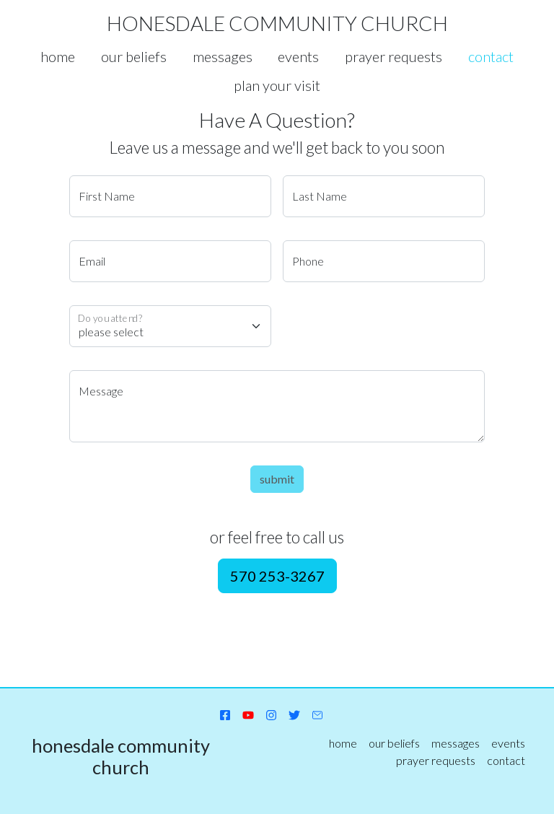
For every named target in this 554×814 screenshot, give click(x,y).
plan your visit (277, 85)
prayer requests (393, 56)
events (298, 56)
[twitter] (294, 714)
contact (491, 56)
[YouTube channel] (248, 714)
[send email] (317, 714)
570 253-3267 (277, 576)
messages (222, 56)
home (57, 56)
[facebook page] (225, 714)
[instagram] (271, 714)
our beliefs (134, 56)
